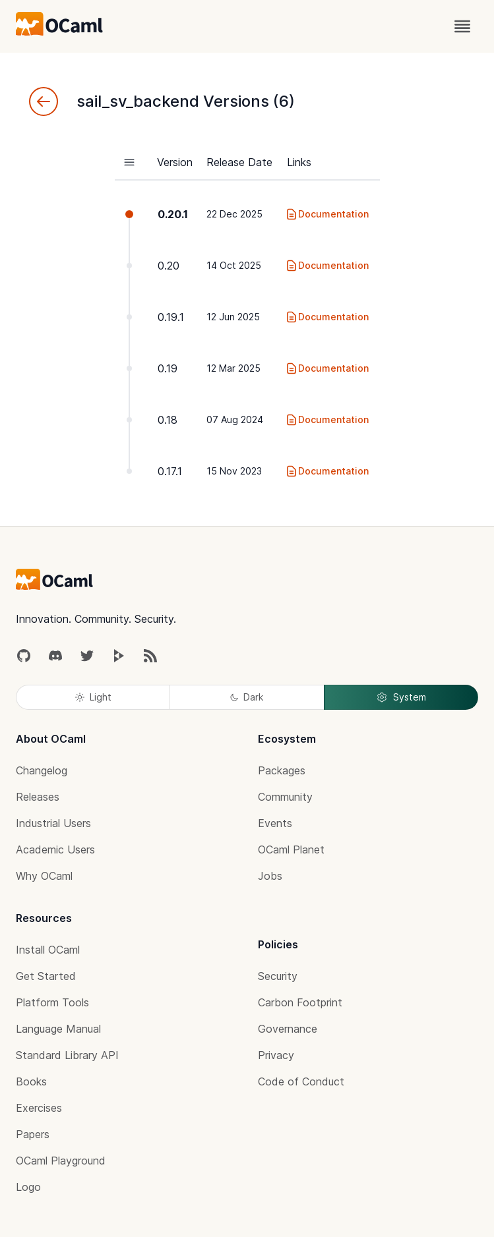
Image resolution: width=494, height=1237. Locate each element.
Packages (281, 770)
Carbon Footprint (300, 1002)
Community (285, 796)
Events (275, 823)
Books (31, 1081)
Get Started (46, 976)
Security (277, 976)
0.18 (167, 419)
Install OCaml (48, 949)
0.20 (168, 265)
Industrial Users (53, 823)
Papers (32, 1134)
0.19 (167, 368)
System (401, 697)
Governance (287, 1028)
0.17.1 (170, 471)
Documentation (327, 214)
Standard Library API (67, 1055)
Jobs (270, 875)
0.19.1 (171, 317)
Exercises (39, 1107)
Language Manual (58, 1028)
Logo (28, 1187)
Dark (246, 697)
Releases (37, 796)
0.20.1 (173, 214)
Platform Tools (52, 1002)
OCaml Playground (61, 1160)
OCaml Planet (291, 849)
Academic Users (55, 849)
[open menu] (462, 26)
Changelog (41, 770)
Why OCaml (44, 875)
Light (93, 697)
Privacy (276, 1055)
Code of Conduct (301, 1081)
